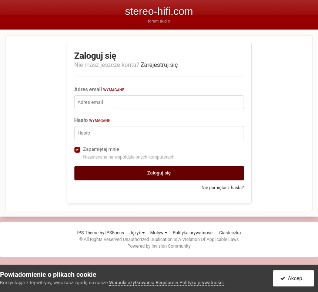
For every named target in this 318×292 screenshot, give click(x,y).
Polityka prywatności (193, 232)
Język (137, 232)
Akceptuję (294, 278)
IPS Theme (88, 232)
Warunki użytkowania (131, 282)
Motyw (158, 232)
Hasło (92, 120)
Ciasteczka (230, 232)
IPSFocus (115, 232)
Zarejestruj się (159, 64)
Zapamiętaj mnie (101, 149)
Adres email (99, 89)
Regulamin (166, 282)
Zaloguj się (159, 173)
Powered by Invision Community (159, 246)
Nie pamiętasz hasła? (222, 187)
